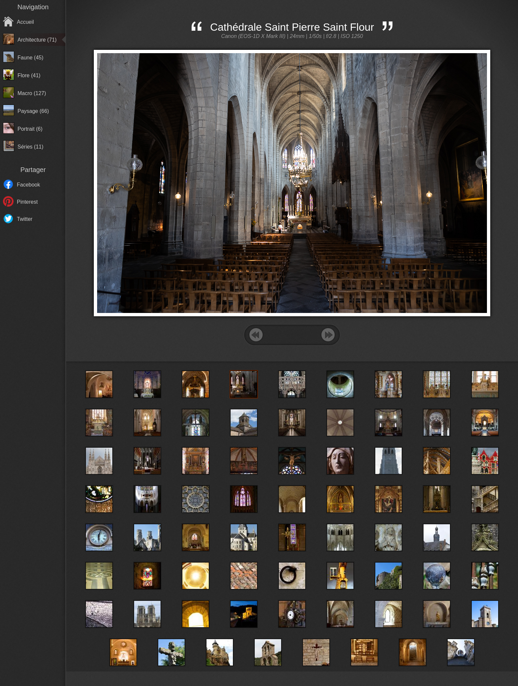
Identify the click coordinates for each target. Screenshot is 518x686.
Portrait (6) (30, 129)
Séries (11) (30, 147)
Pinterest (27, 202)
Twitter (24, 219)
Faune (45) (30, 57)
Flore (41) (29, 75)
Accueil (25, 22)
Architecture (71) (37, 40)
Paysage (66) (33, 111)
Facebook (28, 185)
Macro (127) (32, 93)
